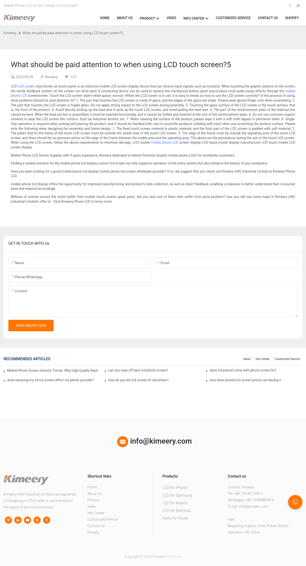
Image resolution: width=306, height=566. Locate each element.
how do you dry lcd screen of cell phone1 (138, 380)
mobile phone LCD (164, 142)
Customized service (287, 359)
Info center (263, 359)
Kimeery (10, 33)
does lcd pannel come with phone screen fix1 (243, 370)
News (247, 359)
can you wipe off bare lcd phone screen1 (138, 370)
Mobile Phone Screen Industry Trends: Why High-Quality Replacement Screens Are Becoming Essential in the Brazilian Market (52, 370)
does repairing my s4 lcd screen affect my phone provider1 (50, 380)
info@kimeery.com (154, 441)
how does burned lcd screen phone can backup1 (245, 380)
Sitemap (175, 557)
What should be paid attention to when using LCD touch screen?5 (72, 33)
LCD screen (26, 86)
